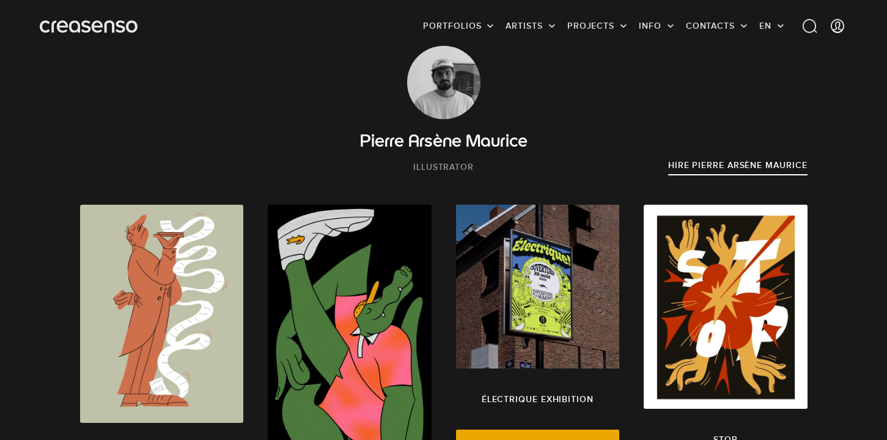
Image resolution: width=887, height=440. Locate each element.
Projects (590, 27)
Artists (524, 27)
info (650, 27)
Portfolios (452, 27)
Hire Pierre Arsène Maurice (738, 165)
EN (765, 27)
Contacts (710, 27)
